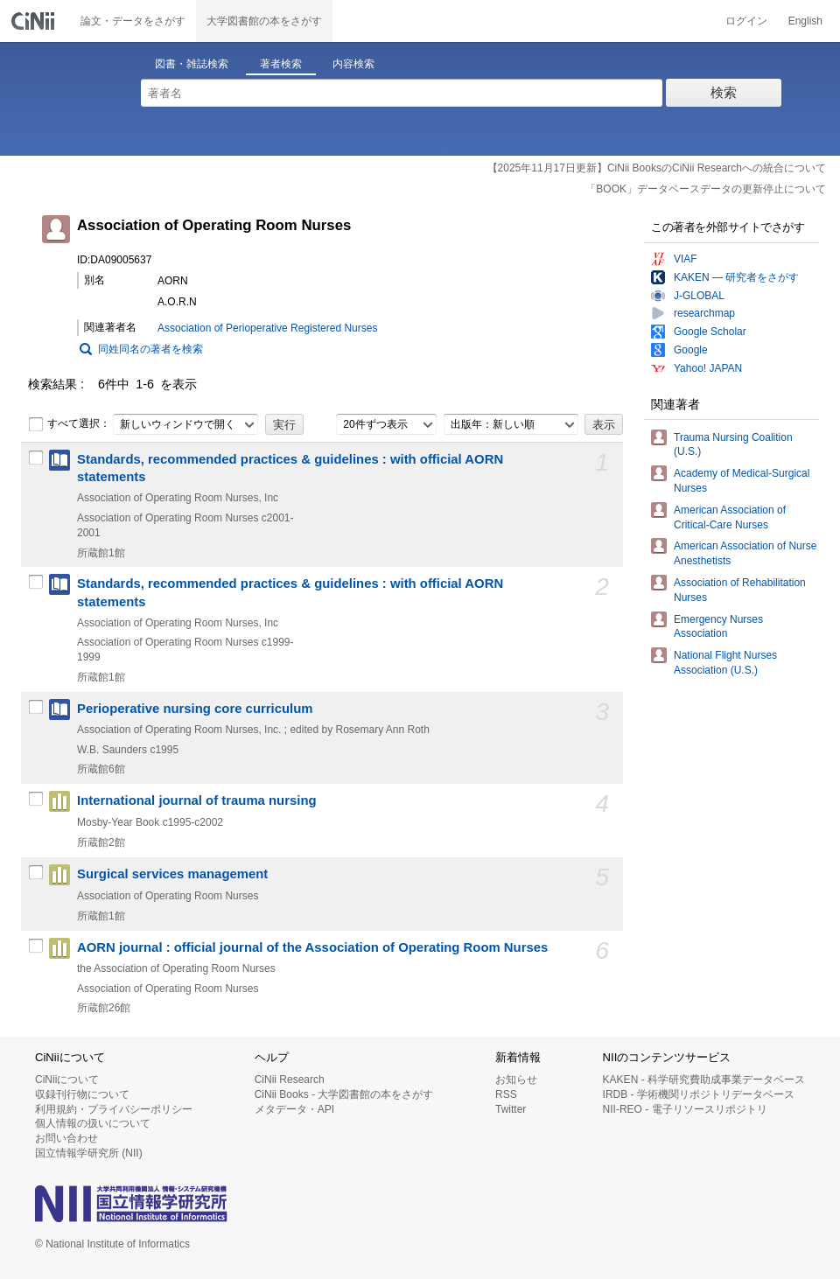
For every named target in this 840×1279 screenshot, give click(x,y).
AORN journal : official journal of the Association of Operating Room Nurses (312, 947)
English (805, 21)
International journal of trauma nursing (197, 800)
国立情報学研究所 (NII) (89, 1153)
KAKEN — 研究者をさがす (736, 277)
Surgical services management (172, 874)
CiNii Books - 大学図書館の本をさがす (344, 1094)
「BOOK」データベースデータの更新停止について (705, 189)
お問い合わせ (66, 1138)
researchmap (704, 313)
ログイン (746, 21)
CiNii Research (290, 1079)
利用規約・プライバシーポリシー (113, 1109)
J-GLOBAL (699, 296)
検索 (723, 92)
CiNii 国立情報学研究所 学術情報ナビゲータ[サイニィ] (35, 21)
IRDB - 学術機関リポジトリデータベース (698, 1094)
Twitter (510, 1109)
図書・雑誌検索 (191, 64)
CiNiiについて (67, 1079)
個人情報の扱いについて (92, 1123)
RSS (506, 1094)
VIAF (685, 259)
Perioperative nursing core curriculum (195, 709)
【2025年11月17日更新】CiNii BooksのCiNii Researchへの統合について (656, 168)
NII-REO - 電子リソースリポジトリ (685, 1109)
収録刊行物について (82, 1094)
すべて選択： (69, 424)
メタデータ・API (294, 1109)
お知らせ (516, 1079)
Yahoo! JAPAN (708, 368)
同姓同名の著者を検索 (150, 349)
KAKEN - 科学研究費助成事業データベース (704, 1079)
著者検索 (281, 64)
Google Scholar (710, 331)
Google (691, 350)
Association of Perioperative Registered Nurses (267, 328)
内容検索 (353, 64)
